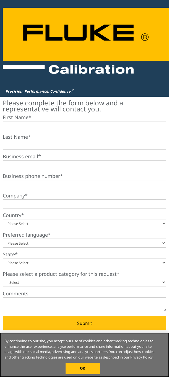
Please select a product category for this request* (61, 273)
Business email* (22, 156)
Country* (13, 215)
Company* (15, 195)
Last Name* (17, 136)
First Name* (17, 117)
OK (82, 368)
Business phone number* (33, 175)
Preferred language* (27, 234)
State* (10, 254)
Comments (15, 293)
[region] (84, 355)
